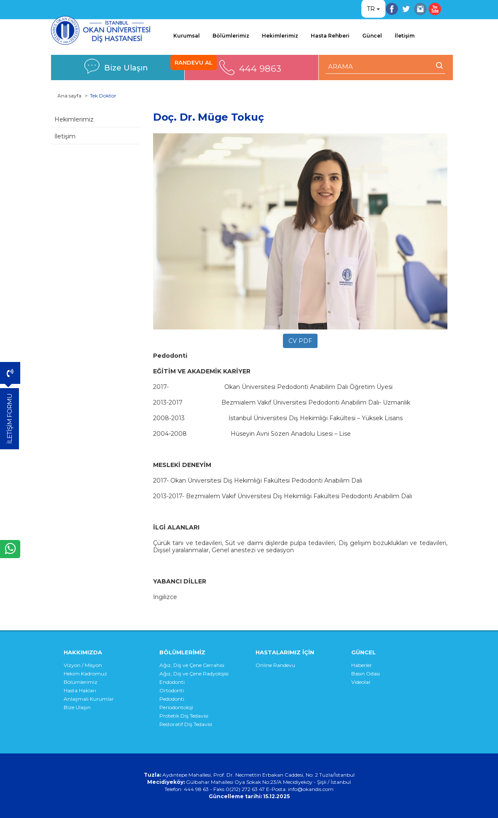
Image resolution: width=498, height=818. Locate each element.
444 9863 (260, 68)
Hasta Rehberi (330, 35)
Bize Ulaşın (126, 67)
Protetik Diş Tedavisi (183, 716)
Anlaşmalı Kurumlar (89, 699)
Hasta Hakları (80, 690)
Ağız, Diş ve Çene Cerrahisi (191, 665)
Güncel (372, 35)
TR (371, 9)
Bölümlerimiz (231, 35)
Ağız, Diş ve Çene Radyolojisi (194, 673)
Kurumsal (186, 35)
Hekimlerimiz (280, 35)
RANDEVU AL (194, 62)
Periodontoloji (176, 707)
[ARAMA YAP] (385, 66)
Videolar (361, 682)
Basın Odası (365, 673)
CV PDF (300, 341)
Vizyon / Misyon (83, 665)
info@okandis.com (311, 789)
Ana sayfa (69, 95)
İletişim (405, 35)
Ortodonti (171, 690)
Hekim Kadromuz (85, 673)
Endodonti (172, 682)
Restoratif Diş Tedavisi (185, 724)
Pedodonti (171, 699)
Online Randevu (275, 665)
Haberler (361, 665)
